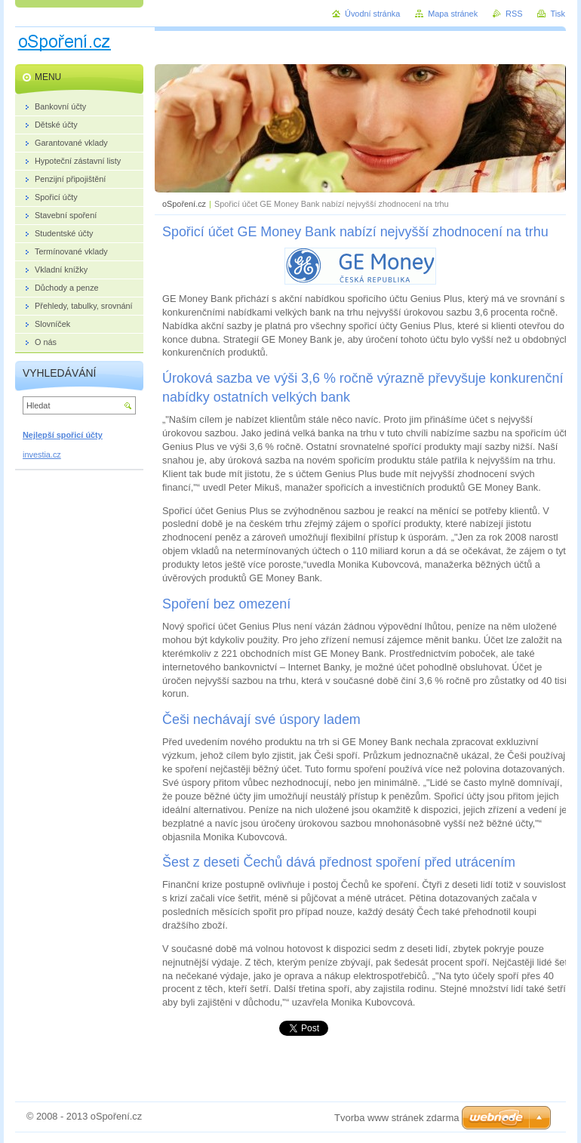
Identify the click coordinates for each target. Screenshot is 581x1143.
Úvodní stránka (372, 13)
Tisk (557, 13)
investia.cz (42, 454)
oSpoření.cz (184, 203)
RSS (514, 13)
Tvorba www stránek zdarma (396, 1117)
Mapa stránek (453, 13)
